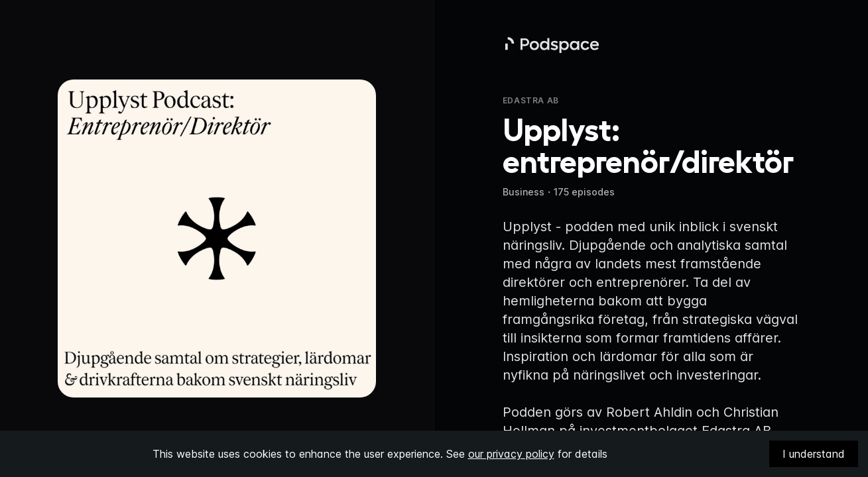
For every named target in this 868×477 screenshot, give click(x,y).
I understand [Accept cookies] (813, 453)
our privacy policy (511, 453)
